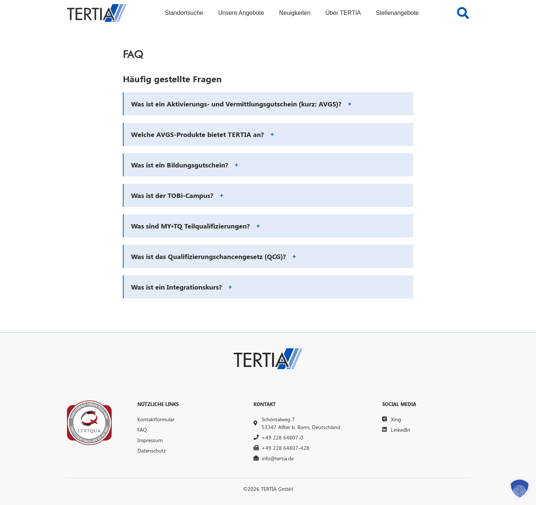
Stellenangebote (397, 13)
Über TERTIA (343, 13)
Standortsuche (184, 13)
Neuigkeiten (295, 13)
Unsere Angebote (241, 13)
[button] (268, 103)
